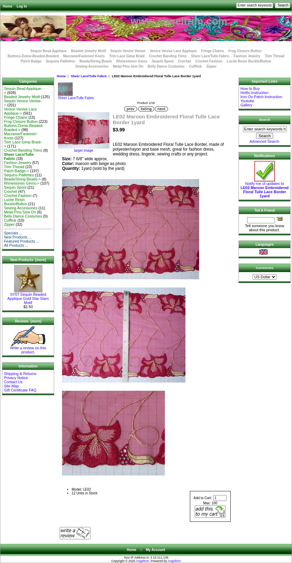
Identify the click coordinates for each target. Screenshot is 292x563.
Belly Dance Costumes (166, 66)
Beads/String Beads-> (22, 179)
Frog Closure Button (244, 51)
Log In (22, 6)
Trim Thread (274, 56)
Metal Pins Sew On (128, 66)
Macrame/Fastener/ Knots (84, 56)
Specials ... (13, 233)
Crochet (184, 61)
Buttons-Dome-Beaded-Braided (33, 56)
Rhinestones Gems (131, 61)
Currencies (264, 268)
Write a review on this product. (28, 348)
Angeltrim (142, 561)
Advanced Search (264, 141)
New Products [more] (28, 260)
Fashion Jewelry (247, 56)
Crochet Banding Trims (168, 56)
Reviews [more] (28, 321)
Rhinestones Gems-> (21, 183)
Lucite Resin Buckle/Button (249, 61)
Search (264, 119)
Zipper (211, 66)
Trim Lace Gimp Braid (127, 56)
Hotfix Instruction (254, 93)
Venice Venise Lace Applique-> (20, 111)
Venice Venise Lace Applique (173, 51)
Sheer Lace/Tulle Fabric (89, 76)
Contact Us (13, 382)
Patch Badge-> (16, 171)
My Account (155, 550)
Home (7, 6)
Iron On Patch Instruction (261, 97)
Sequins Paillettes (60, 61)
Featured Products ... (21, 241)
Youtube (247, 101)
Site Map (11, 386)
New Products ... (18, 237)
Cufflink (195, 66)
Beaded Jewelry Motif (88, 51)
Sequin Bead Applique (48, 51)
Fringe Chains (212, 51)
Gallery (246, 105)
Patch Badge (31, 61)
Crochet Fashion (208, 61)
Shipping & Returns (20, 374)
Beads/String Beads (96, 61)
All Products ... (16, 245)
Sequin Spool (163, 61)
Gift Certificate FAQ (20, 390)
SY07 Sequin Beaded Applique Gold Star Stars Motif (28, 297)
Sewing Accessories (91, 66)
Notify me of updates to (265, 188)
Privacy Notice (16, 378)
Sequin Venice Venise (127, 51)
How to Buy (249, 88)
